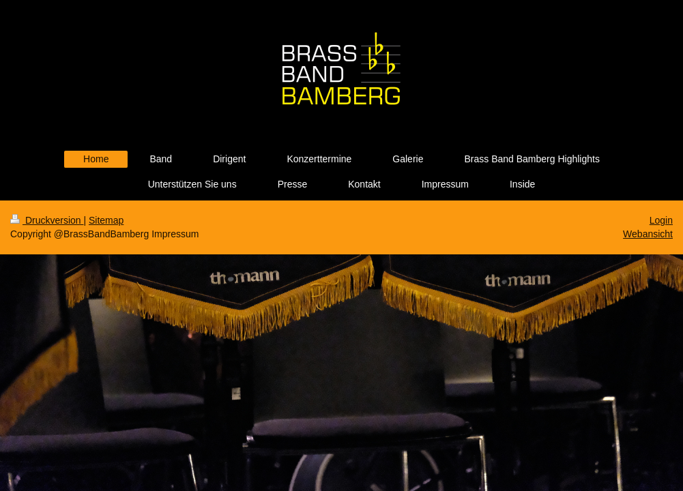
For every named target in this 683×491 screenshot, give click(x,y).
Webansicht (648, 233)
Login (661, 220)
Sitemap (106, 220)
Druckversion (46, 220)
